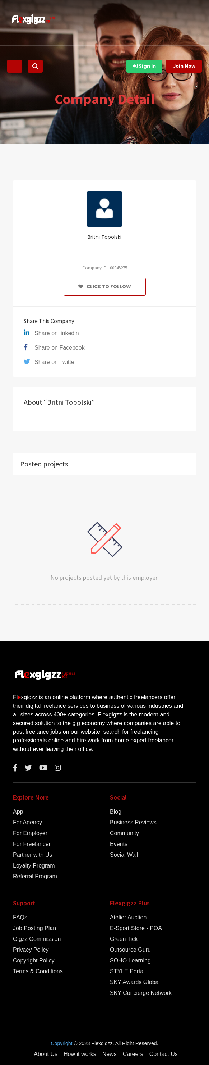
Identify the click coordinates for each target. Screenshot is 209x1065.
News (109, 1054)
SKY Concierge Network (141, 993)
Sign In (144, 66)
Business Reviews (133, 822)
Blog (115, 812)
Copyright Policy (34, 961)
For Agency (27, 822)
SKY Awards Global (135, 982)
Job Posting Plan (34, 928)
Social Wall (124, 855)
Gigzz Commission (37, 939)
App (18, 812)
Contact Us (163, 1054)
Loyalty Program (34, 866)
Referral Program (35, 876)
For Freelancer (32, 844)
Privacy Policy (31, 950)
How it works (80, 1054)
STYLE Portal (127, 971)
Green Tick (124, 939)
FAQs (20, 917)
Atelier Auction (128, 917)
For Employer (30, 833)
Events (118, 844)
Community (124, 833)
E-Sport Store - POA (136, 928)
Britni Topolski (104, 237)
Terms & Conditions (38, 971)
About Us (45, 1054)
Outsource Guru (130, 950)
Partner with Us (32, 855)
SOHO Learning (130, 961)
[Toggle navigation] (14, 66)
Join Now (184, 66)
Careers (133, 1054)
